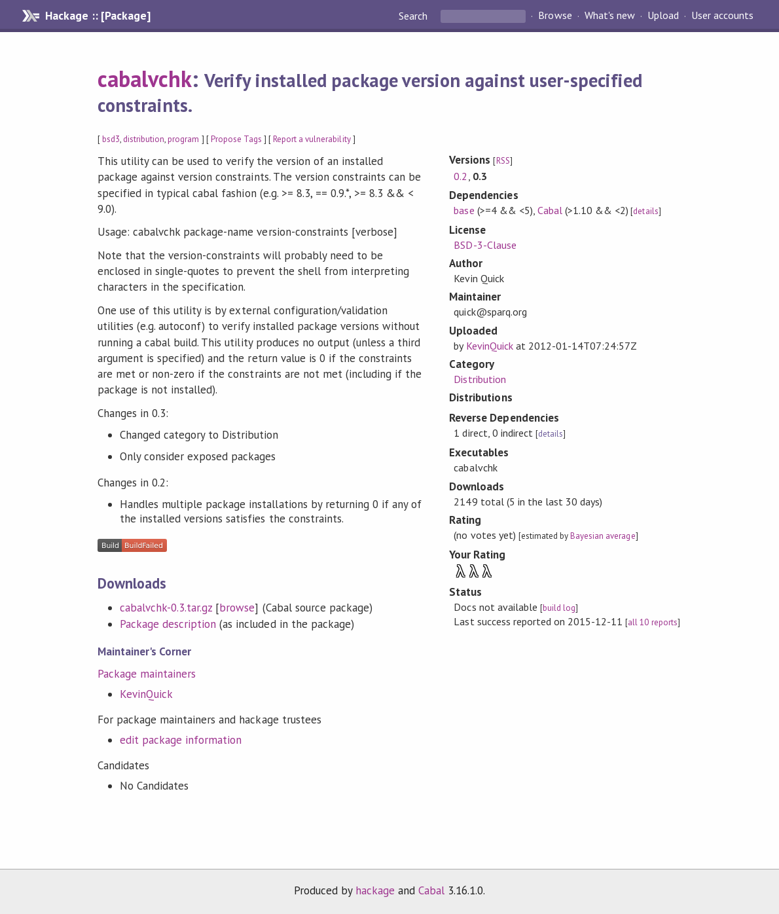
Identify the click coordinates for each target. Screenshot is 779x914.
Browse (554, 15)
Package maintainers (147, 674)
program (183, 139)
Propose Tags (236, 139)
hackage (375, 890)
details (645, 211)
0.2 (460, 176)
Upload (663, 15)
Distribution (479, 379)
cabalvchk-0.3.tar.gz (166, 607)
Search (414, 15)
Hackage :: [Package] (97, 16)
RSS (503, 160)
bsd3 (111, 139)
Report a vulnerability (312, 139)
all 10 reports (652, 622)
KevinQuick (146, 694)
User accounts (722, 15)
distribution (143, 139)
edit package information (181, 740)
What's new (610, 15)
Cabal (549, 210)
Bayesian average (602, 535)
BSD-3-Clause (485, 244)
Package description (168, 624)
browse (237, 607)
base (464, 210)
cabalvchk (145, 78)
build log (559, 607)
